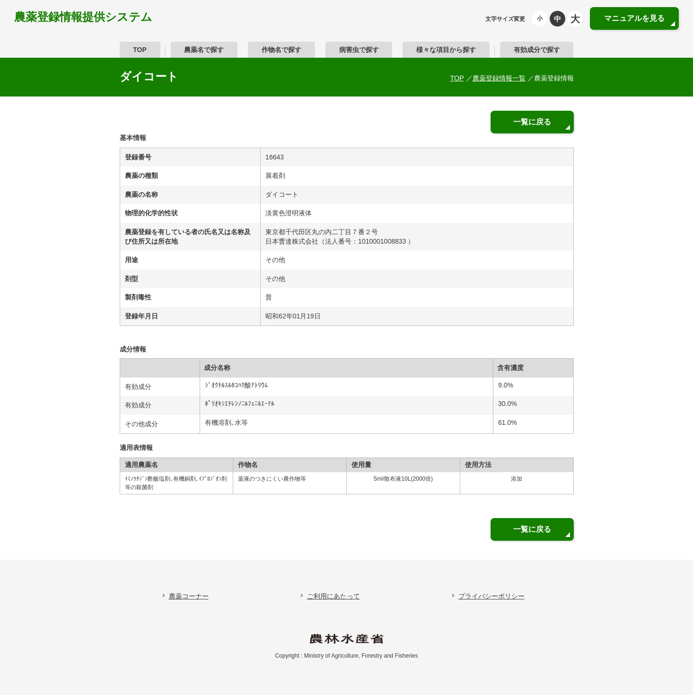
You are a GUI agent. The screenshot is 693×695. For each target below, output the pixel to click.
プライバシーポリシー (491, 596)
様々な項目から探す (446, 49)
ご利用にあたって (333, 596)
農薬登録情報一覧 (499, 78)
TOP (140, 49)
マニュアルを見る (634, 18)
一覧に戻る (532, 122)
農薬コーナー (189, 596)
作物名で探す (281, 49)
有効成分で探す (537, 49)
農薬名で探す (204, 49)
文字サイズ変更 (505, 19)
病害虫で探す (359, 49)
